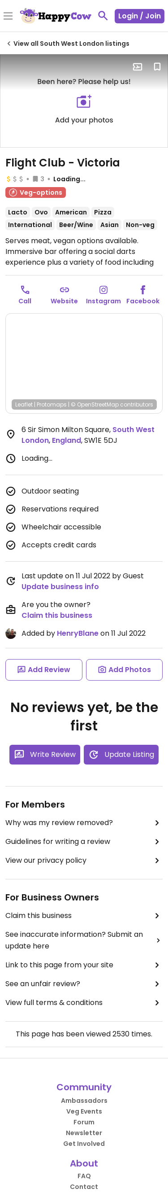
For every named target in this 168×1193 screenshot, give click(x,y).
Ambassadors (84, 1100)
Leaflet (24, 404)
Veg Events (84, 1111)
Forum (84, 1122)
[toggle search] (103, 15)
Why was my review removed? (84, 822)
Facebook (142, 301)
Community (84, 1087)
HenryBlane (78, 633)
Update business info (60, 586)
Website (64, 301)
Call (24, 301)
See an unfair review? (84, 984)
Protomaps (52, 404)
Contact (84, 1186)
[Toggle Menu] (8, 16)
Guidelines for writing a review (84, 841)
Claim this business (57, 615)
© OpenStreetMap (95, 404)
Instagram (103, 301)
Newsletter (84, 1132)
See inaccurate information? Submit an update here (84, 940)
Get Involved (84, 1143)
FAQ (84, 1175)
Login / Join (139, 16)
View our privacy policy (84, 860)
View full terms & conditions (84, 1002)
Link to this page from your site (84, 965)
